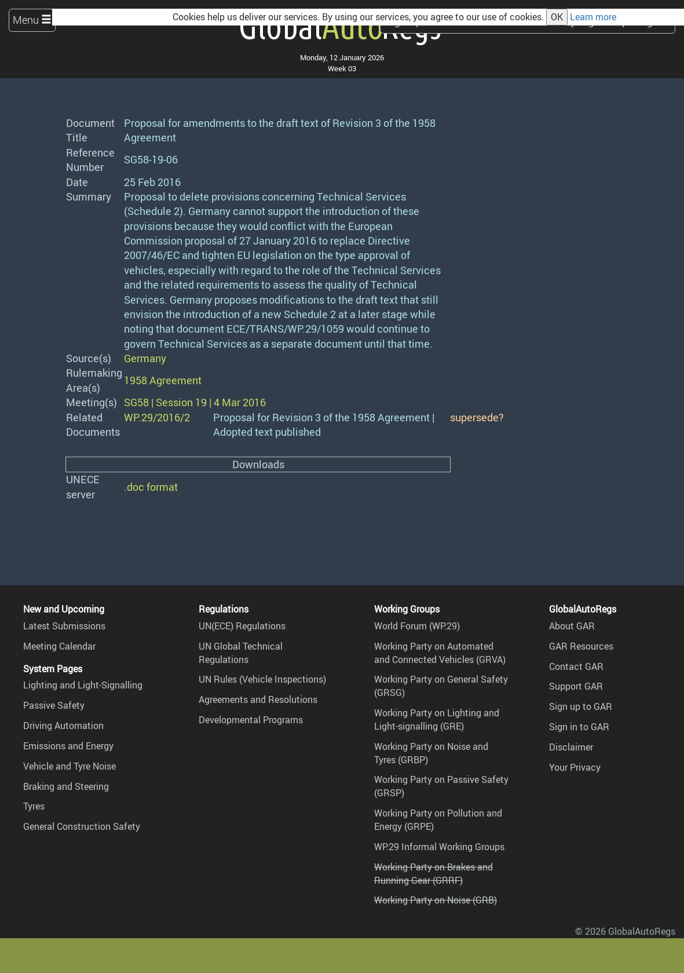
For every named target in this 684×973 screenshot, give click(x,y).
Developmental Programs (251, 719)
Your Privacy (575, 767)
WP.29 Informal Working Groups (439, 846)
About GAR (572, 625)
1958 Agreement (163, 380)
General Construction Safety (81, 826)
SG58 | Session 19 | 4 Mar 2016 (195, 402)
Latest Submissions (64, 625)
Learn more (593, 16)
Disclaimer (571, 747)
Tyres (34, 806)
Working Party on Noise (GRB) (435, 900)
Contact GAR (576, 666)
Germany (145, 358)
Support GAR (576, 686)
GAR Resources (581, 646)
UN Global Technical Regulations (241, 653)
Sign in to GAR (579, 726)
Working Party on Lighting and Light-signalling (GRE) (436, 719)
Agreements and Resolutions (258, 699)
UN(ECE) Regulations (242, 625)
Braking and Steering (66, 786)
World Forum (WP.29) (417, 625)
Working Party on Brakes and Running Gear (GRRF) (433, 874)
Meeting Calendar (59, 646)
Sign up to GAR (580, 706)
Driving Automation (63, 725)
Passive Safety (54, 705)
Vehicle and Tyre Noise (69, 766)
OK (557, 16)
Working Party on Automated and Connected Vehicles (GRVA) (440, 653)
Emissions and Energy (68, 745)
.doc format (151, 487)
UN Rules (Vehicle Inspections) (262, 679)
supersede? (477, 417)
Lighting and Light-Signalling (82, 685)
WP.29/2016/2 (157, 417)
